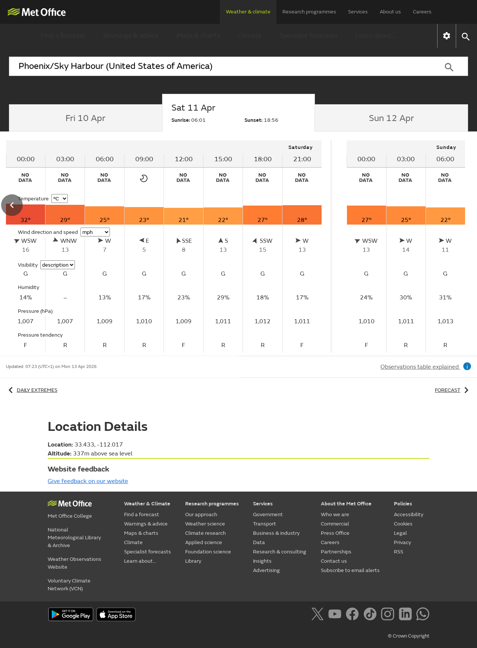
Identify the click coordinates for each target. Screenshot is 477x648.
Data (259, 542)
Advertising (266, 570)
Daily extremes (31, 390)
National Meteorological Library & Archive (74, 538)
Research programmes (309, 12)
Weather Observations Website (74, 563)
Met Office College (70, 516)
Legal (400, 533)
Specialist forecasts (308, 35)
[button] (465, 36)
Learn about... (376, 35)
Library (193, 561)
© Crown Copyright (408, 636)
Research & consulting (279, 552)
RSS (398, 552)
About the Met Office (346, 504)
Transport (264, 524)
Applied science (203, 542)
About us (390, 12)
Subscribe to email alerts (350, 570)
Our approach (201, 514)
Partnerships (336, 552)
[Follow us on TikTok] (371, 615)
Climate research (205, 533)
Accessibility (408, 514)
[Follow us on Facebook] (354, 615)
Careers (422, 12)
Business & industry (276, 533)
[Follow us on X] (319, 615)
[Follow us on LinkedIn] (407, 615)
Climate (250, 35)
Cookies (403, 524)
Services (358, 12)
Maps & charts (198, 35)
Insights (262, 561)
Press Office (335, 533)
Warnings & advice (131, 35)
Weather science (205, 524)
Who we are (335, 514)
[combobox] (219, 66)
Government (268, 514)
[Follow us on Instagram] (389, 615)
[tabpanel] (406, 246)
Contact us (334, 561)
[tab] (85, 118)
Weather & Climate (147, 504)
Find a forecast (63, 35)
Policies (403, 504)
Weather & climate (248, 12)
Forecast (453, 390)
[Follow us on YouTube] (336, 615)
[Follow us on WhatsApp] (422, 615)
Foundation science (208, 552)
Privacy (402, 542)
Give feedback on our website (88, 481)
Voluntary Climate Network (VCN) (69, 585)
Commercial (335, 524)
